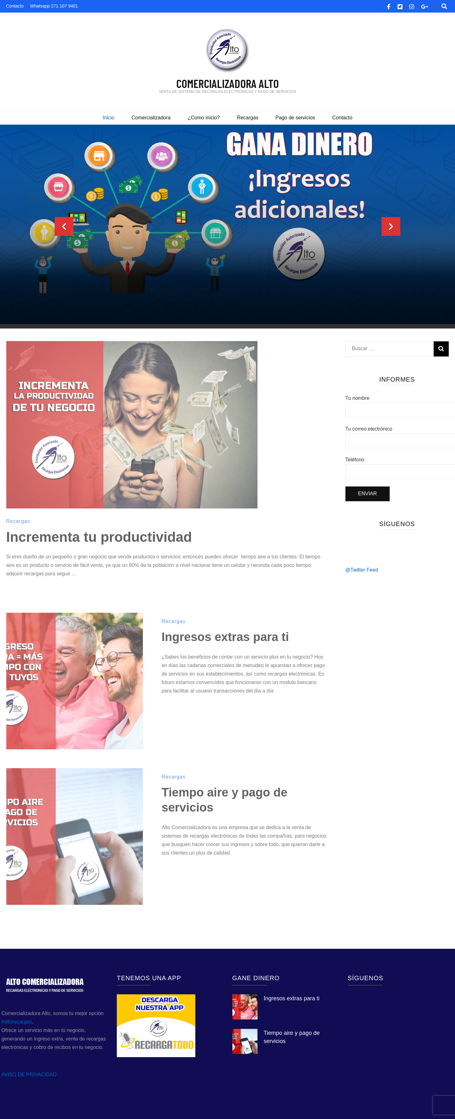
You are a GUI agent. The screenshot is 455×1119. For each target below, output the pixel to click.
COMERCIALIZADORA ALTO (227, 83)
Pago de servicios (295, 117)
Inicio (108, 117)
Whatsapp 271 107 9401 (54, 5)
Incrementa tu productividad (99, 537)
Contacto (15, 5)
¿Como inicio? (204, 117)
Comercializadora (151, 117)
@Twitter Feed (361, 570)
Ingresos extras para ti (225, 637)
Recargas (247, 117)
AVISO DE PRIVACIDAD (29, 1074)
